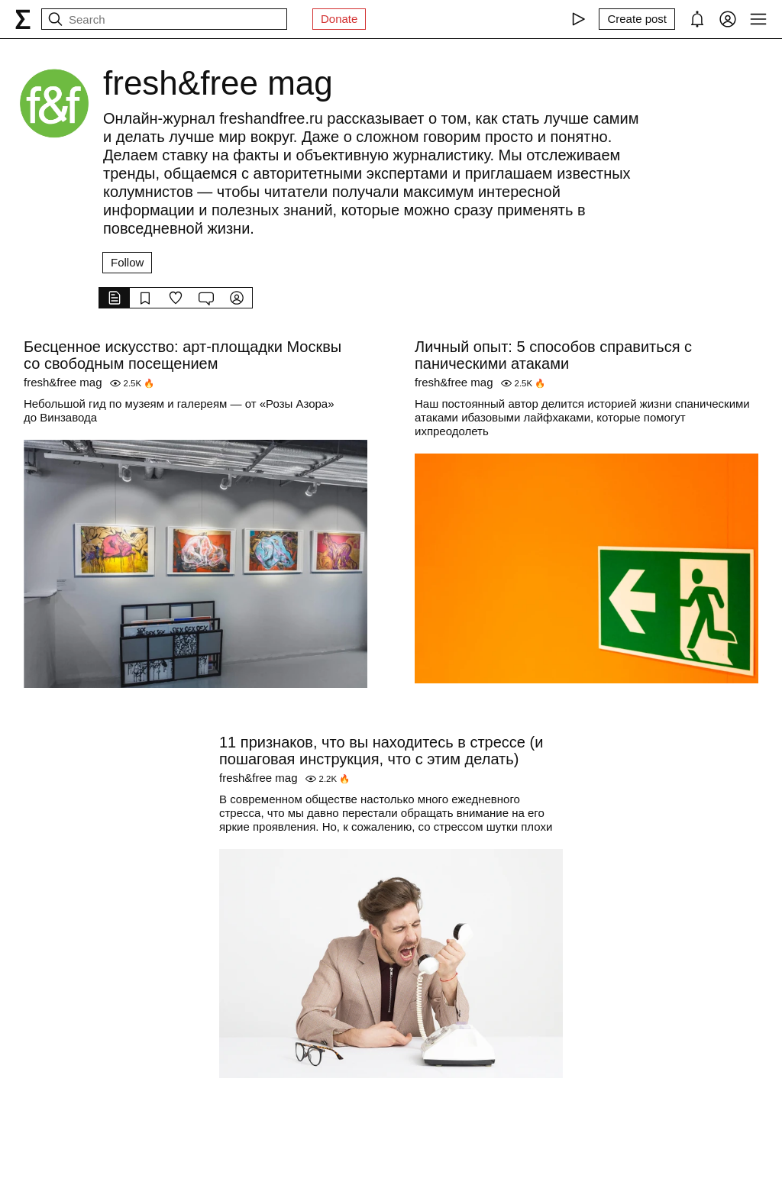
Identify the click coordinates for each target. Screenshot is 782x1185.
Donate (339, 18)
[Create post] (636, 19)
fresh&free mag (63, 382)
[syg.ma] (23, 19)
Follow (127, 262)
